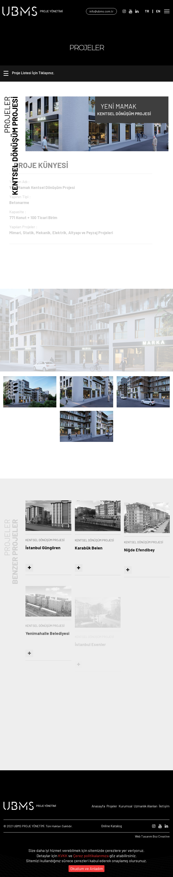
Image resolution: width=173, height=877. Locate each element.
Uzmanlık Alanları (145, 806)
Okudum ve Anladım (86, 868)
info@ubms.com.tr (106, 11)
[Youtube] (134, 11)
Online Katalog (111, 826)
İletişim (164, 806)
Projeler (112, 806)
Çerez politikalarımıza (91, 855)
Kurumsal (125, 806)
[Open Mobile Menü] (167, 11)
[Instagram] (128, 11)
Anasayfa (98, 806)
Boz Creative (161, 836)
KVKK (63, 855)
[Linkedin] (141, 11)
